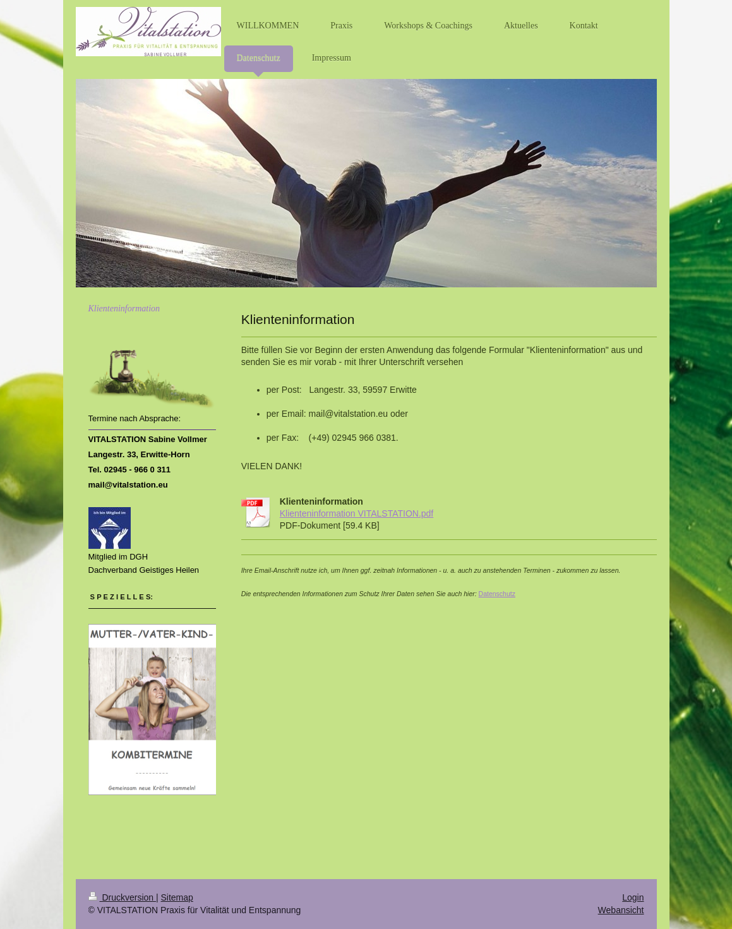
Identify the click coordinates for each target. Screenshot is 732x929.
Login (633, 897)
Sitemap (177, 897)
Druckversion (122, 897)
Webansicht (621, 910)
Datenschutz (497, 593)
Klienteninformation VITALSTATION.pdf (357, 513)
